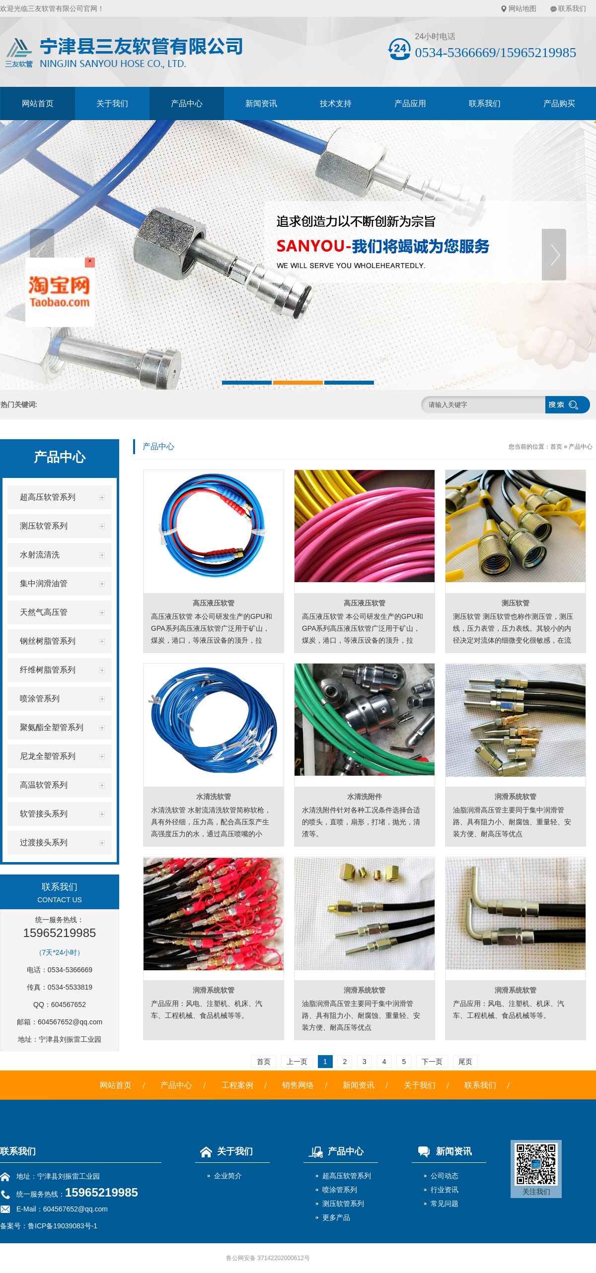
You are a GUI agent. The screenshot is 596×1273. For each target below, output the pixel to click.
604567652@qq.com (70, 1022)
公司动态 (444, 1176)
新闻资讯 (261, 103)
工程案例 (237, 1085)
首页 (556, 446)
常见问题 (444, 1203)
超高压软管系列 (346, 1176)
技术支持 (336, 103)
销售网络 (298, 1085)
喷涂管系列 (339, 1190)
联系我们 (572, 8)
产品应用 (410, 103)
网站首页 (38, 103)
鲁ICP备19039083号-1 (62, 1226)
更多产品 (336, 1217)
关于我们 (112, 103)
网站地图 (522, 8)
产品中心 (187, 103)
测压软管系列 (343, 1203)
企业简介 (228, 1176)
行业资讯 (444, 1190)
